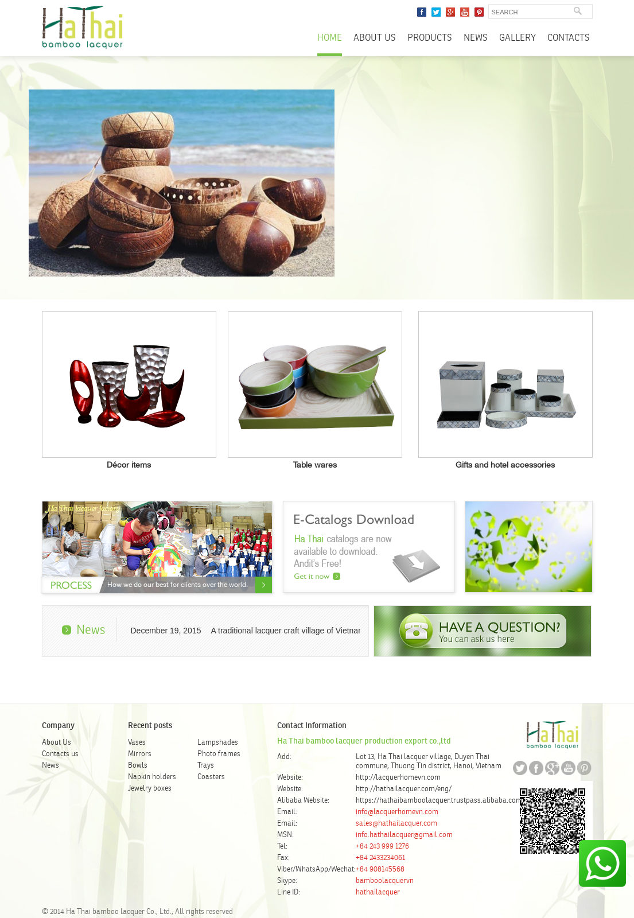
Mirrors (139, 753)
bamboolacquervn (385, 880)
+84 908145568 (380, 868)
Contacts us (60, 753)
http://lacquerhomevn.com (398, 776)
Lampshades (217, 741)
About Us (374, 38)
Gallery (517, 38)
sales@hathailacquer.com (396, 822)
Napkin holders (152, 776)
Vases (137, 741)
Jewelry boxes (150, 787)
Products (429, 38)
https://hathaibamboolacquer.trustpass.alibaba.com (439, 799)
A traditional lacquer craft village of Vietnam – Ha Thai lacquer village (333, 630)
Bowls (137, 764)
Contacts (568, 38)
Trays (205, 764)
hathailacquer (378, 891)
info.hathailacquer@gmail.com (404, 834)
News (476, 38)
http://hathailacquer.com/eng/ (404, 788)
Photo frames (218, 753)
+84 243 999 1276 (382, 845)
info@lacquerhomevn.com (397, 811)
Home (329, 38)
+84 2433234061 (380, 857)
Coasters (211, 776)
